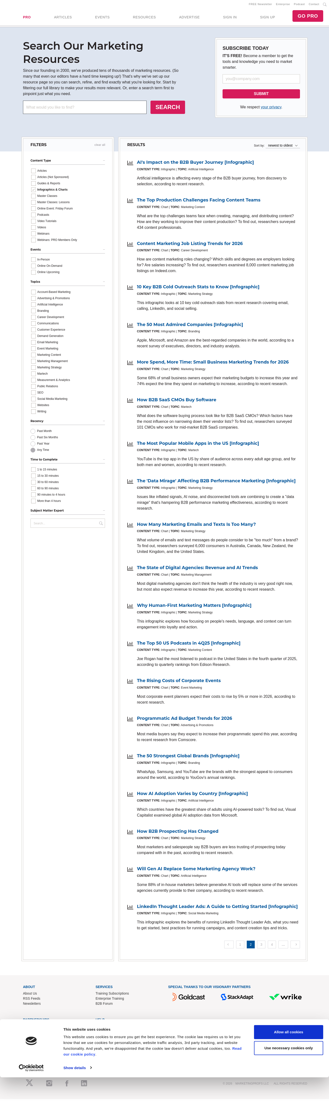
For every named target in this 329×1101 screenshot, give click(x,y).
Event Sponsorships (38, 1033)
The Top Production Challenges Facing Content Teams (199, 202)
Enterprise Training (110, 1000)
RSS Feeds (31, 1000)
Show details (74, 1091)
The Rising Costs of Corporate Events (179, 682)
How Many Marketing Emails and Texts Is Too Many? (196, 526)
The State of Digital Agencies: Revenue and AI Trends (197, 569)
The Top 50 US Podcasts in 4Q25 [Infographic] (188, 644)
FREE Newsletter (260, 5)
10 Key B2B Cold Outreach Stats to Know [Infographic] (198, 288)
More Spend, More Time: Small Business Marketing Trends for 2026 (213, 364)
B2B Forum (104, 1005)
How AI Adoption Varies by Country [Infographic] (192, 795)
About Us (30, 995)
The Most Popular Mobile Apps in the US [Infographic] (198, 445)
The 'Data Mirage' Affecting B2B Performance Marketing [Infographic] (216, 482)
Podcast (299, 5)
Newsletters (32, 1005)
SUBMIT (261, 96)
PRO (27, 18)
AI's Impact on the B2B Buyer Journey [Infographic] (195, 164)
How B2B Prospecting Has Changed (177, 833)
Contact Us (104, 1028)
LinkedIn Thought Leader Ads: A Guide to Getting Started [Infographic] (217, 908)
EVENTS (102, 18)
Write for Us (32, 1038)
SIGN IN (230, 18)
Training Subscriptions (112, 995)
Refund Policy (106, 1038)
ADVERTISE (189, 18)
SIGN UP (267, 18)
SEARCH (168, 109)
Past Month (44, 433)
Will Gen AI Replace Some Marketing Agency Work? (196, 870)
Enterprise (283, 5)
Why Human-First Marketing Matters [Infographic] (194, 607)
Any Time (43, 452)
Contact (314, 5)
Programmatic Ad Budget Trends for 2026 (184, 720)
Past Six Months (47, 439)
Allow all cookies (288, 1056)
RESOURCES (144, 18)
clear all (99, 147)
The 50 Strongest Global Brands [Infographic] (188, 757)
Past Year (43, 445)
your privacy (271, 109)
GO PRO (308, 17)
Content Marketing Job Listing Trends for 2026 (190, 245)
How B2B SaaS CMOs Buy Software (176, 401)
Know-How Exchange (112, 1033)
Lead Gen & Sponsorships (42, 1028)
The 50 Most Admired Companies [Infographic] (190, 326)
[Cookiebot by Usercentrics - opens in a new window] (31, 1091)
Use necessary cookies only (288, 1072)
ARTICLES (63, 18)
